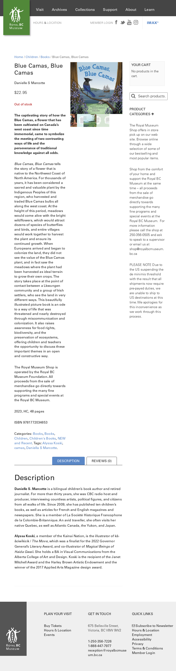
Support (110, 9)
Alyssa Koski (52, 443)
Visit (40, 9)
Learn (149, 9)
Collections (85, 9)
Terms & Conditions (147, 648)
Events (49, 635)
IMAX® (153, 23)
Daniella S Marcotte (41, 448)
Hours (38, 23)
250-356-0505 (140, 235)
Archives (59, 9)
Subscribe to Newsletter (154, 626)
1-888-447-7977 (99, 646)
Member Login (101, 23)
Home (18, 57)
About (130, 9)
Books (45, 57)
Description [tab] (68, 461)
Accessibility (141, 639)
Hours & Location (145, 630)
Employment (142, 635)
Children (32, 57)
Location (54, 23)
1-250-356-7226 (100, 641)
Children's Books (42, 438)
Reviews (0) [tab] (102, 461)
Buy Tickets (53, 626)
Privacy (137, 644)
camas (19, 448)
